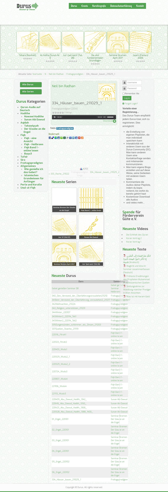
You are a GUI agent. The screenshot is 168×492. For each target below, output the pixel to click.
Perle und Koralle (31, 184)
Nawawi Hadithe (34, 116)
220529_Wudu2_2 (61, 364)
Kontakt (140, 6)
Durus (19, 2)
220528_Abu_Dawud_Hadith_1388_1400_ (72, 411)
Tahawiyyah (31, 125)
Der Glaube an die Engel (34, 130)
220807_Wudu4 (60, 379)
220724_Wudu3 (59, 371)
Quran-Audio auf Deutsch (30, 108)
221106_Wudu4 (59, 386)
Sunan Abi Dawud (119, 399)
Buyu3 (28, 153)
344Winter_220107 (61, 312)
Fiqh (23, 135)
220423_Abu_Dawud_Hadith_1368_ (69, 407)
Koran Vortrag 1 (133, 241)
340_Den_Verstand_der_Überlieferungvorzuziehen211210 (79, 295)
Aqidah (25, 122)
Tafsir (24, 156)
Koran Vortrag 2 (134, 238)
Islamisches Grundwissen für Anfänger (34, 178)
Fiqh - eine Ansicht (30, 139)
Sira (23, 160)
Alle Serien (28, 91)
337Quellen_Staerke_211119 (65, 329)
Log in (127, 98)
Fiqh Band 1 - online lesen (31, 149)
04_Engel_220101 (60, 451)
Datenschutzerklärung (121, 6)
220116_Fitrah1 (59, 334)
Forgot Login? (130, 103)
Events (84, 6)
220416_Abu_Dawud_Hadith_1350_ (69, 403)
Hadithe (25, 113)
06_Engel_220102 (60, 472)
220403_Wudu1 (59, 349)
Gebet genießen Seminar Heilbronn (118, 288)
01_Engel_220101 (60, 419)
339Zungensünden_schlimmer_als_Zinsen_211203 (76, 324)
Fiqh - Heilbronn (33, 144)
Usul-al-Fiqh (28, 187)
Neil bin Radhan (56, 74)
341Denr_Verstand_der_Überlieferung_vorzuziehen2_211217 (81, 300)
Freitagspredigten (74, 74)
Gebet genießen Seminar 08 (65, 288)
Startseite (37, 74)
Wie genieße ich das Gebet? (33, 170)
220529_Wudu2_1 (61, 356)
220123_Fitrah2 (59, 342)
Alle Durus (27, 84)
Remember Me (132, 93)
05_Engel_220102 (60, 461)
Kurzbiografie (99, 6)
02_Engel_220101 (60, 429)
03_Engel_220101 (60, 440)
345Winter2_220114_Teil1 (64, 316)
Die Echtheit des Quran (137, 234)
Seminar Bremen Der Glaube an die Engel (119, 419)
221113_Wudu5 (59, 393)
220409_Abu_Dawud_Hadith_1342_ (69, 399)
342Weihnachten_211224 (63, 304)
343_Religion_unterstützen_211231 (68, 308)
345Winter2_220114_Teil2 (64, 320)
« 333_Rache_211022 (59, 173)
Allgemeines (28, 166)
